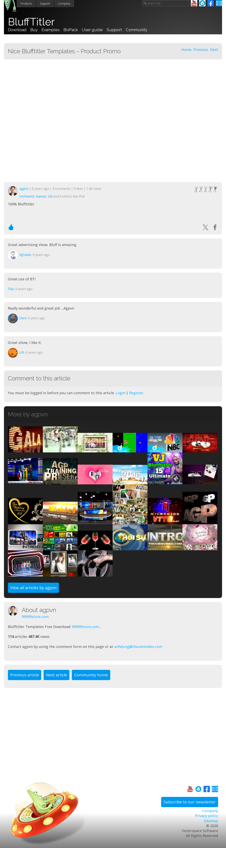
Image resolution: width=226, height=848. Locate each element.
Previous (200, 49)
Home (186, 49)
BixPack (71, 29)
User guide (92, 29)
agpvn (24, 188)
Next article (56, 675)
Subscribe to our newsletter (189, 802)
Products (26, 3)
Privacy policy (206, 815)
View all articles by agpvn (33, 587)
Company (64, 3)
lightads (25, 255)
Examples (51, 29)
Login (120, 392)
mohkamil (26, 196)
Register (136, 392)
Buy (34, 29)
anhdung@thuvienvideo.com (138, 646)
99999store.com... (86, 626)
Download (17, 29)
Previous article (24, 675)
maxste (40, 196)
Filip (11, 289)
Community (136, 29)
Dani (22, 318)
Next (214, 49)
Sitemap (211, 820)
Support (45, 3)
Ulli (50, 196)
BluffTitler (31, 22)
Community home (91, 675)
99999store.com (35, 616)
